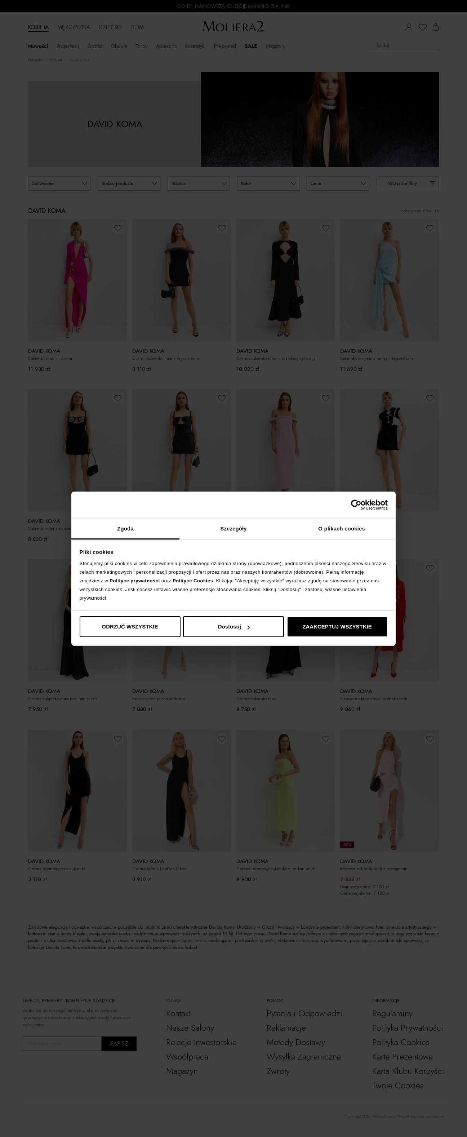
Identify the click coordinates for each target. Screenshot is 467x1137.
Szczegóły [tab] (233, 528)
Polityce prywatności (135, 580)
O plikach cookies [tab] (341, 528)
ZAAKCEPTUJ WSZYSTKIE (337, 626)
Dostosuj (234, 626)
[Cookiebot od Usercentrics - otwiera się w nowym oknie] (356, 504)
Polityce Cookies (193, 580)
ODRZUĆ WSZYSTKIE (130, 626)
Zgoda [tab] (125, 528)
